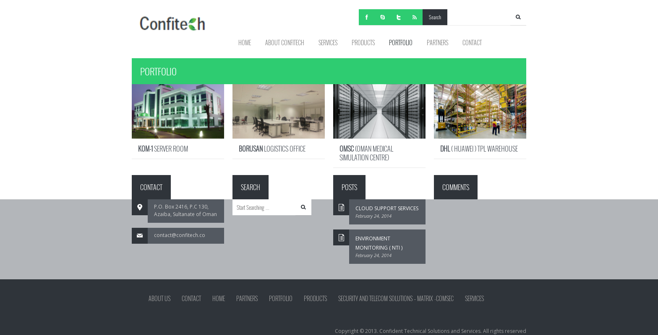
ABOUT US (159, 298)
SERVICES (328, 42)
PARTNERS (437, 42)
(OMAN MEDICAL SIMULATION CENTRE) (366, 153)
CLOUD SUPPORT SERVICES (386, 208)
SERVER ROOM (163, 149)
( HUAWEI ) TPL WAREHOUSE (479, 149)
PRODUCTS (363, 42)
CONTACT (472, 42)
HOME (244, 42)
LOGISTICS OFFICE (272, 149)
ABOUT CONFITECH (284, 42)
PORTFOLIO (401, 42)
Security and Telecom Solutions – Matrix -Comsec (396, 298)
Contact (191, 298)
